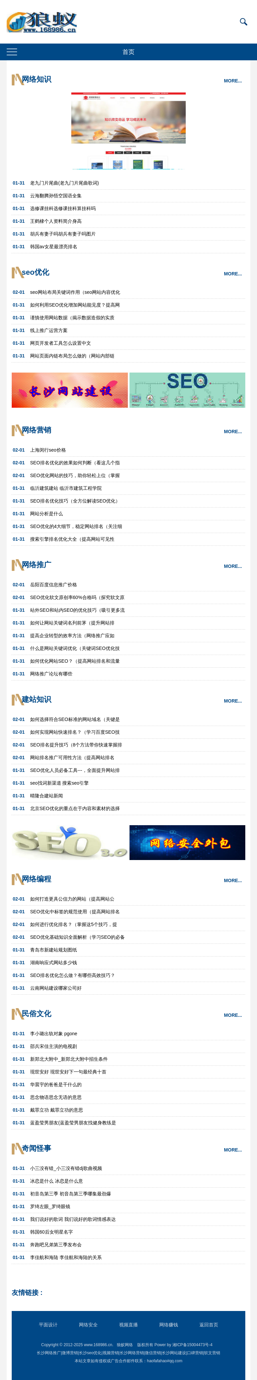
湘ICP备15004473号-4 (192, 1344)
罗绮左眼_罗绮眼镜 (50, 1206)
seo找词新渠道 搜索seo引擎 (59, 783)
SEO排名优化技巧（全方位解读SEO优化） (75, 501)
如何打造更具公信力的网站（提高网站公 (72, 899)
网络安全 (88, 1324)
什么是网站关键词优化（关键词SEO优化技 (75, 648)
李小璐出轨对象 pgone (53, 1033)
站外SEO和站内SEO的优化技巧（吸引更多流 (77, 610)
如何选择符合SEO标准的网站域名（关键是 (75, 719)
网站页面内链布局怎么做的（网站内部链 (72, 355)
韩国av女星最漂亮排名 (53, 246)
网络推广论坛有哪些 (51, 673)
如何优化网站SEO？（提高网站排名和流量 (75, 661)
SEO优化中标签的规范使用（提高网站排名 (75, 911)
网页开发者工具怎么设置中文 (60, 343)
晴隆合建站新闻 (46, 795)
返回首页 (208, 1324)
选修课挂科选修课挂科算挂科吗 (63, 208)
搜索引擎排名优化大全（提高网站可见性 (72, 539)
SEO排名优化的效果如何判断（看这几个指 (75, 462)
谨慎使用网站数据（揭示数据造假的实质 (72, 317)
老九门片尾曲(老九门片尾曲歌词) (64, 183)
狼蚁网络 (125, 1344)
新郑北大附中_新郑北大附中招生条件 (69, 1059)
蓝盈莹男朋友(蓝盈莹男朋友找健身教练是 (73, 1122)
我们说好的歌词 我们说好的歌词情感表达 (73, 1219)
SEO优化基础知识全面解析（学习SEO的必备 (77, 937)
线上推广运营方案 (49, 330)
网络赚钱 (168, 1324)
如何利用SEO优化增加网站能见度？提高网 (75, 305)
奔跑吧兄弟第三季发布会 (56, 1244)
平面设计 (48, 1324)
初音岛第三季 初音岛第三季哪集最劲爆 (70, 1193)
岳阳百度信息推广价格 (53, 584)
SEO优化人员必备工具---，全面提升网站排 (75, 770)
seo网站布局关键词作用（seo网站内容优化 (75, 292)
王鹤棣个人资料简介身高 (56, 221)
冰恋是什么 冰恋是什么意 (56, 1181)
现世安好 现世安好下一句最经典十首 (68, 1071)
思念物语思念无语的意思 (56, 1097)
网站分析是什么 (46, 513)
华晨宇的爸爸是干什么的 (56, 1084)
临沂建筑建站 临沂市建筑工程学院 (66, 488)
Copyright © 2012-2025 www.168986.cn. (77, 1344)
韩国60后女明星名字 (51, 1232)
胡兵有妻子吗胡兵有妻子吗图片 (63, 234)
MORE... (233, 80)
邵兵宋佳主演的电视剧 (53, 1046)
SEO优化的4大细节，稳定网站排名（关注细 (76, 526)
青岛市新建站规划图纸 (53, 949)
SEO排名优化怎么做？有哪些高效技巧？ (72, 975)
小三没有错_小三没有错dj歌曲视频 (66, 1168)
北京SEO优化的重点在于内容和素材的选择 (75, 808)
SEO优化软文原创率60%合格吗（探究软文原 (77, 597)
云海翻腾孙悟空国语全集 (56, 195)
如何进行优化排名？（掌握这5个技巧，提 (73, 924)
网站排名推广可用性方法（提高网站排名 (72, 757)
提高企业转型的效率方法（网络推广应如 (72, 635)
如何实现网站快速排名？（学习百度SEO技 (75, 732)
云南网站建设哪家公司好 (56, 988)
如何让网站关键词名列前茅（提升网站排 (72, 623)
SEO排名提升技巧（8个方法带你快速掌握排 (76, 744)
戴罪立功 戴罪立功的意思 (56, 1110)
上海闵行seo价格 (48, 450)
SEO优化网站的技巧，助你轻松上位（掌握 (75, 475)
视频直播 (128, 1324)
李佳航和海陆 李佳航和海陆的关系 (66, 1257)
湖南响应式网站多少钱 (53, 962)
